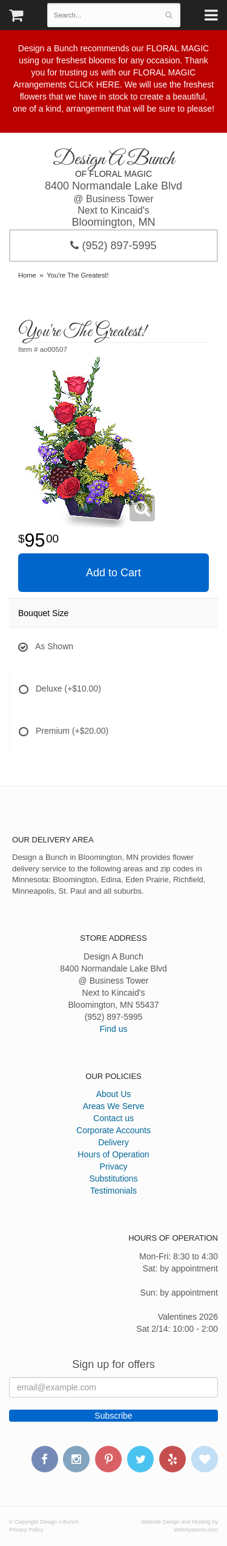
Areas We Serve (114, 1106)
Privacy (114, 1166)
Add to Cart (113, 573)
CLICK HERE (94, 84)
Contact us (113, 1118)
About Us (113, 1094)
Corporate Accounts (113, 1130)
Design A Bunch (113, 160)
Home (27, 275)
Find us (114, 1029)
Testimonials (113, 1190)
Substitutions (113, 1178)
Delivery (113, 1142)
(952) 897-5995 (113, 246)
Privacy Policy (26, 1530)
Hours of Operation (113, 1154)
